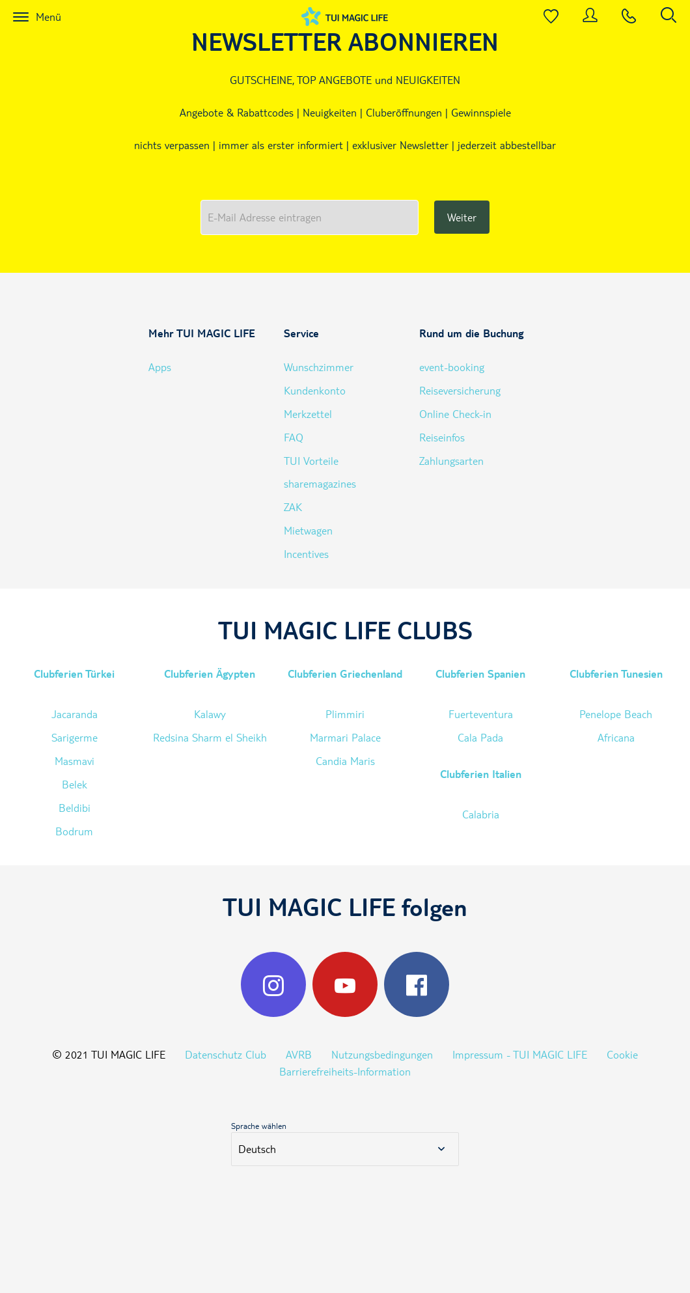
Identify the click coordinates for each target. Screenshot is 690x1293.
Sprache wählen (258, 1125)
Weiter (461, 217)
